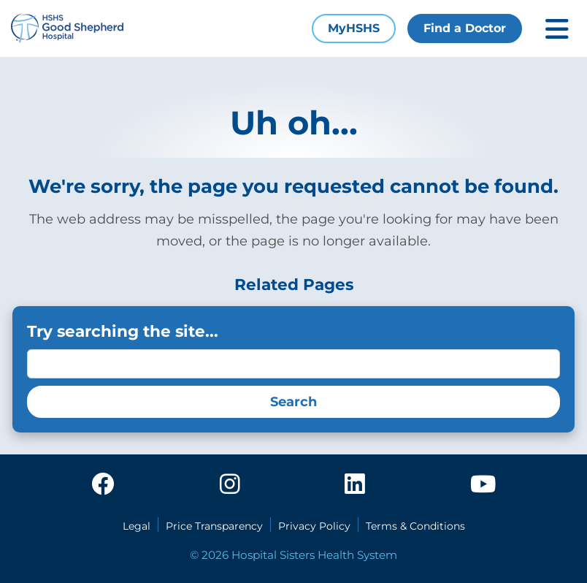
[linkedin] (355, 485)
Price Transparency (214, 526)
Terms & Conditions (415, 526)
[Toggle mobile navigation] (557, 28)
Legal (136, 526)
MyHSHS (354, 28)
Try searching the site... (122, 330)
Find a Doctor (464, 28)
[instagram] (230, 485)
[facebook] (103, 485)
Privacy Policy (314, 526)
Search (293, 402)
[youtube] (483, 485)
